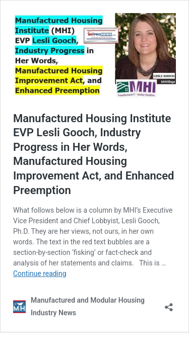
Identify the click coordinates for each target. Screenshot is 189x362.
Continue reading (40, 273)
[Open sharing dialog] (169, 304)
